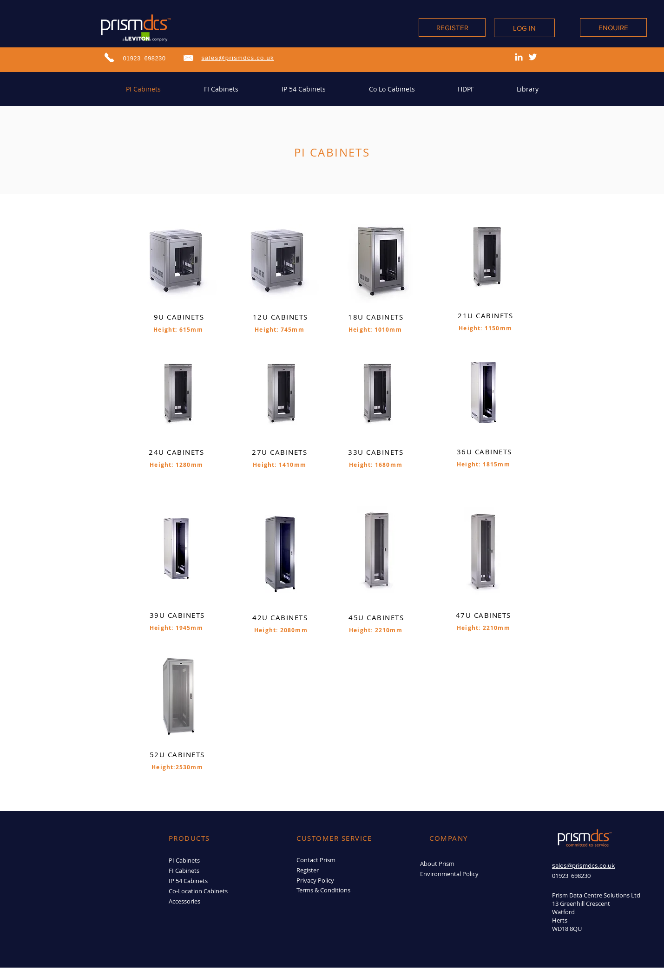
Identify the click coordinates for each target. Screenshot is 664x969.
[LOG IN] (524, 28)
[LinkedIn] (518, 57)
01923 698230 (144, 58)
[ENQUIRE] (613, 27)
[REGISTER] (452, 27)
